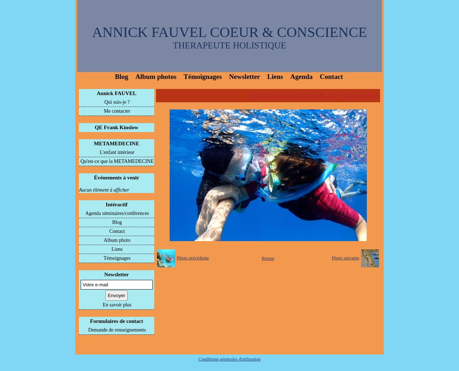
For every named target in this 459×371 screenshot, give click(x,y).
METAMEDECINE (116, 143)
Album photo (117, 240)
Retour (268, 258)
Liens (275, 76)
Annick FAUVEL (117, 93)
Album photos (155, 76)
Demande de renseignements (117, 330)
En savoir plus (117, 304)
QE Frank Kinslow (116, 127)
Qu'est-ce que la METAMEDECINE (117, 161)
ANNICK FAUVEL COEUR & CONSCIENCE (229, 32)
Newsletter (244, 76)
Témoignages (203, 76)
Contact (331, 76)
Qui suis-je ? (117, 102)
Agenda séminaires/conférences (117, 213)
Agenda (301, 76)
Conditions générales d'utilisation (229, 359)
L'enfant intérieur (117, 152)
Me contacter (117, 111)
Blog (121, 76)
